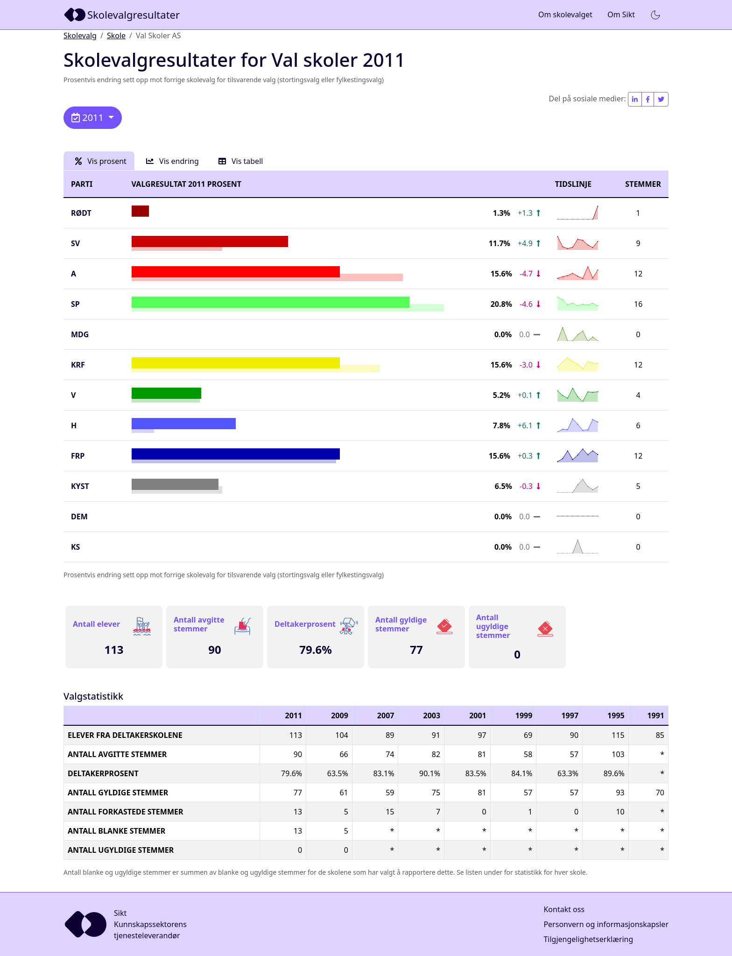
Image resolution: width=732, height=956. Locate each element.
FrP (77, 456)
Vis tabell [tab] (240, 161)
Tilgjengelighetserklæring (588, 939)
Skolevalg (80, 35)
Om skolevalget (565, 14)
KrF (78, 365)
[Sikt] (122, 14)
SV (75, 243)
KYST (80, 486)
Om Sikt (621, 14)
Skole (116, 35)
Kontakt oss (563, 909)
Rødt (81, 213)
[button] (655, 15)
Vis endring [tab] (172, 161)
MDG (80, 334)
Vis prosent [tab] (101, 161)
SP (75, 304)
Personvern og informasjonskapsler (606, 924)
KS (75, 547)
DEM (79, 516)
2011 (88, 117)
